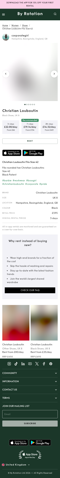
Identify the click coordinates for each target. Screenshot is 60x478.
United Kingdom (16, 465)
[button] (30, 373)
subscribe (30, 424)
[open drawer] (3, 14)
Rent (30, 141)
